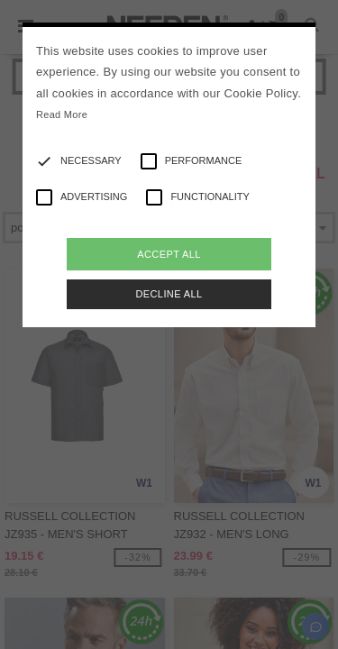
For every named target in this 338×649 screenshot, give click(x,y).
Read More (61, 114)
